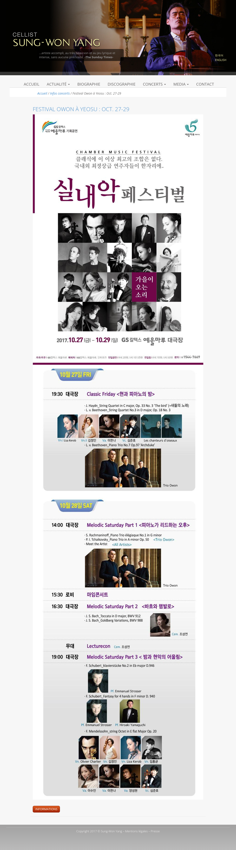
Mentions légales (136, 831)
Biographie (88, 84)
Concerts (154, 84)
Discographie (122, 84)
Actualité (58, 84)
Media (181, 84)
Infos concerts (60, 93)
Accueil (31, 84)
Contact (205, 84)
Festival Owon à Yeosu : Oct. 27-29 (81, 109)
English (220, 60)
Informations (46, 809)
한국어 (219, 55)
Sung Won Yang (56, 39)
